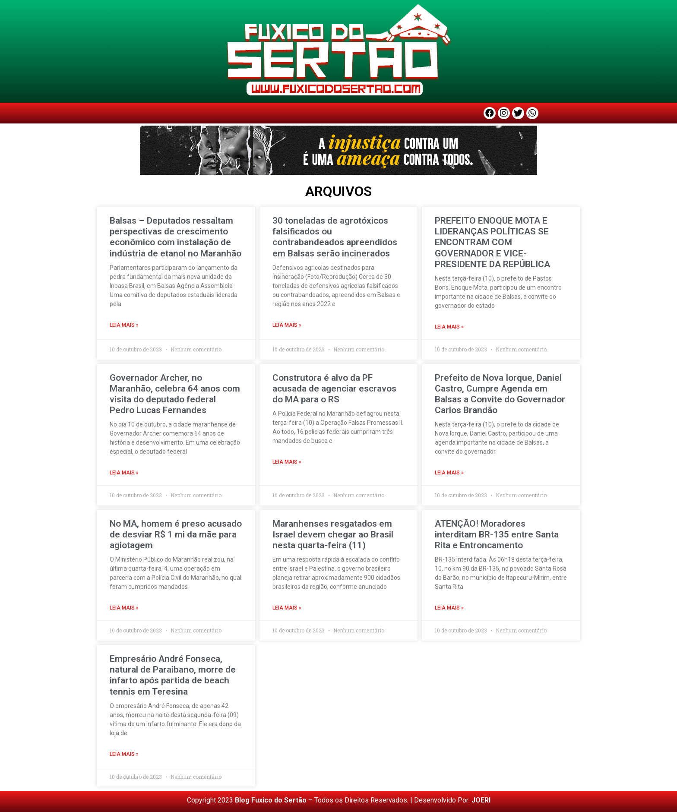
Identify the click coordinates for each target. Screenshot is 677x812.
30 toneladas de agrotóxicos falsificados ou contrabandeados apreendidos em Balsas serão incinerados (334, 237)
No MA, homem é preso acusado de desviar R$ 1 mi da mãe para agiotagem (176, 534)
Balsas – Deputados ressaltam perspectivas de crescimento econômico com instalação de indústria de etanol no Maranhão (175, 237)
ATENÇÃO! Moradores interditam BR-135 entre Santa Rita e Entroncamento (497, 534)
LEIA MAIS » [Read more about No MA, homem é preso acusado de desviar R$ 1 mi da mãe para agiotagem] (124, 608)
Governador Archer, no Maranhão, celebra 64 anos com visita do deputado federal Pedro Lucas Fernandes (175, 394)
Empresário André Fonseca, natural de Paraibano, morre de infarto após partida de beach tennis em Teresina (173, 675)
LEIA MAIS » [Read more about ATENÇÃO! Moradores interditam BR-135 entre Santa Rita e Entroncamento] (449, 608)
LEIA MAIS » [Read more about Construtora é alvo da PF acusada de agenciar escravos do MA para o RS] (286, 462)
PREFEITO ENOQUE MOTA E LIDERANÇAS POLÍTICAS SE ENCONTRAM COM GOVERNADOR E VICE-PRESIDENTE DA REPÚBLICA (492, 242)
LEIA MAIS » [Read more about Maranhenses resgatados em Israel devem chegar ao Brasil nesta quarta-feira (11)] (286, 608)
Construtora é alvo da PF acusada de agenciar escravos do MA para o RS (334, 388)
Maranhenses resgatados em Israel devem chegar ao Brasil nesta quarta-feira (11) (332, 534)
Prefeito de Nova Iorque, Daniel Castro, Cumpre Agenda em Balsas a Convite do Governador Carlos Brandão (500, 394)
